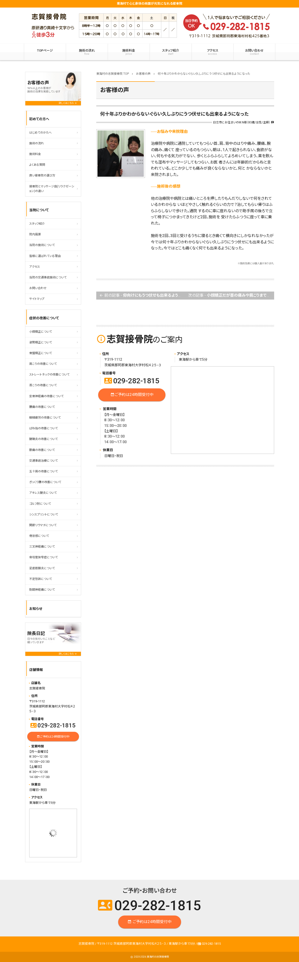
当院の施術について (42, 245)
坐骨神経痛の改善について (46, 396)
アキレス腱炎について (43, 493)
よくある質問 (37, 164)
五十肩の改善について (43, 471)
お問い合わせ (254, 52)
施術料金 (129, 52)
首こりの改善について (43, 385)
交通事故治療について (43, 460)
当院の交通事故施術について (48, 277)
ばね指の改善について (43, 428)
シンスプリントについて (43, 514)
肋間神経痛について (42, 589)
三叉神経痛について (42, 546)
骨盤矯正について (40, 353)
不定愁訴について (40, 579)
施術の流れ (87, 52)
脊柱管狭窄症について (43, 557)
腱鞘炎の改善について (43, 439)
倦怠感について (39, 536)
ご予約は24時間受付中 (131, 395)
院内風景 (35, 234)
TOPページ (45, 50)
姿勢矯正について (40, 342)
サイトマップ (36, 299)
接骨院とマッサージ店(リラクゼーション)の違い (51, 189)
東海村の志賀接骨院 (158, 956)
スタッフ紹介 (171, 52)
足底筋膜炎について (42, 568)
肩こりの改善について (43, 364)
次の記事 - (231, 295)
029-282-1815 (131, 380)
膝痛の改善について (42, 450)
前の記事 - (142, 295)
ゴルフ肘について (40, 503)
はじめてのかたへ (40, 132)
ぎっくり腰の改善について (45, 482)
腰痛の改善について (42, 407)
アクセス (212, 52)
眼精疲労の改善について (45, 417)
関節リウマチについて (43, 525)
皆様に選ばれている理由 (45, 256)
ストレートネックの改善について (49, 374)
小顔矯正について (40, 331)
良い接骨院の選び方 (42, 175)
